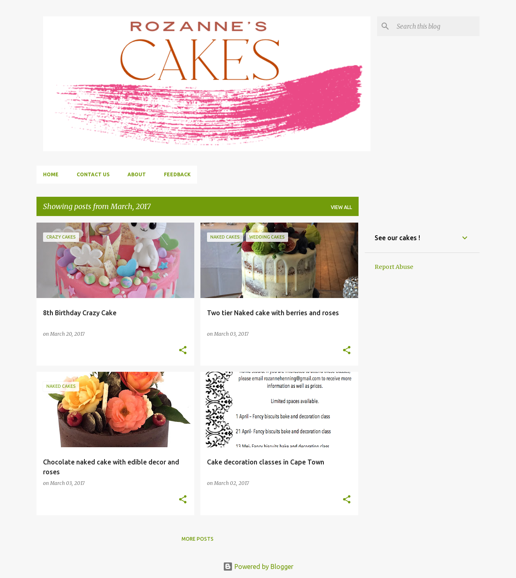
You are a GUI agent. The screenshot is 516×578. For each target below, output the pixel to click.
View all (341, 207)
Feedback (177, 174)
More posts (198, 539)
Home (51, 174)
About (136, 174)
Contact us (93, 174)
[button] (183, 350)
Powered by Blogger (258, 566)
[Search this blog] (436, 26)
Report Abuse (394, 267)
